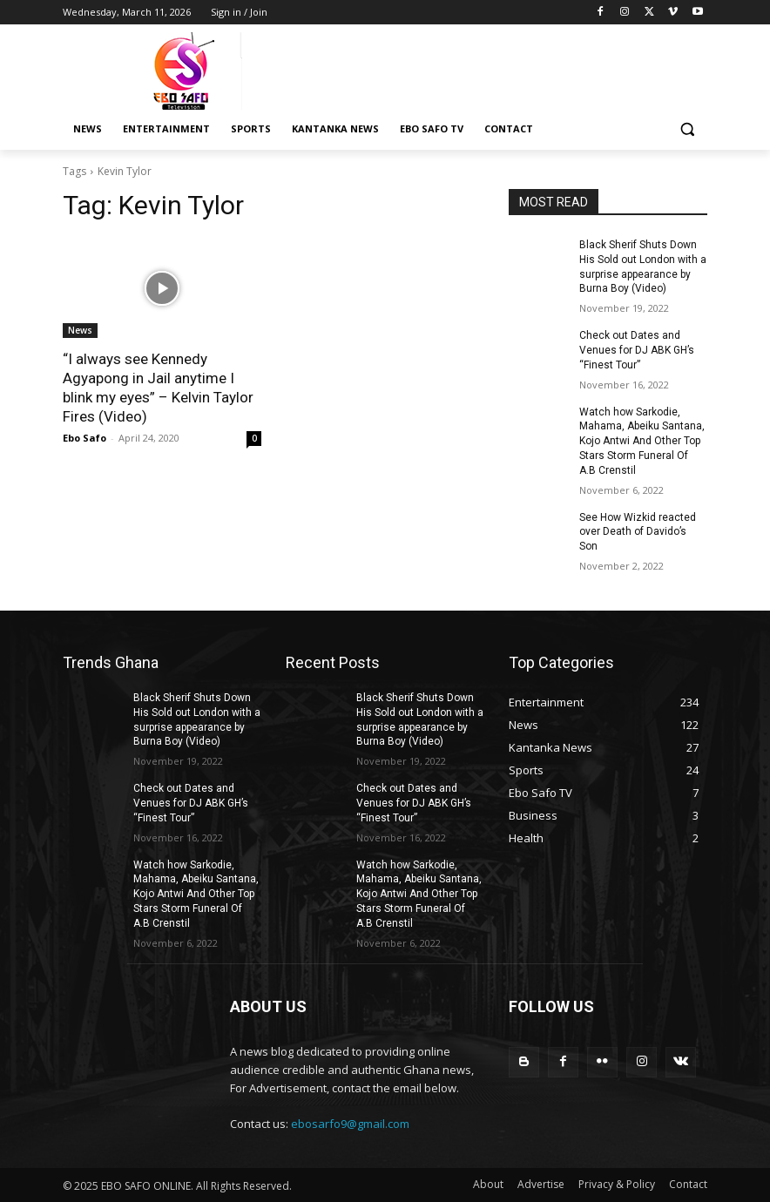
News (80, 330)
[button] (686, 129)
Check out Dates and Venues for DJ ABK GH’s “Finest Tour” (636, 350)
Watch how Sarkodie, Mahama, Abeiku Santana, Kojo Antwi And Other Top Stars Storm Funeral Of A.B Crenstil (642, 441)
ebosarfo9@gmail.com (350, 1123)
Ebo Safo (84, 437)
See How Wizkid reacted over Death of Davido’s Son (637, 532)
